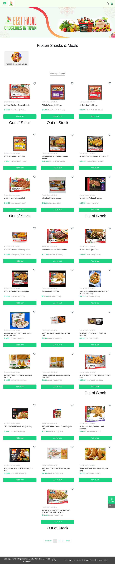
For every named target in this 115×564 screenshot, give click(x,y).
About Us (77, 560)
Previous (48, 541)
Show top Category (57, 74)
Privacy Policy (102, 560)
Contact (68, 560)
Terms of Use (89, 560)
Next (68, 541)
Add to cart (20, 116)
